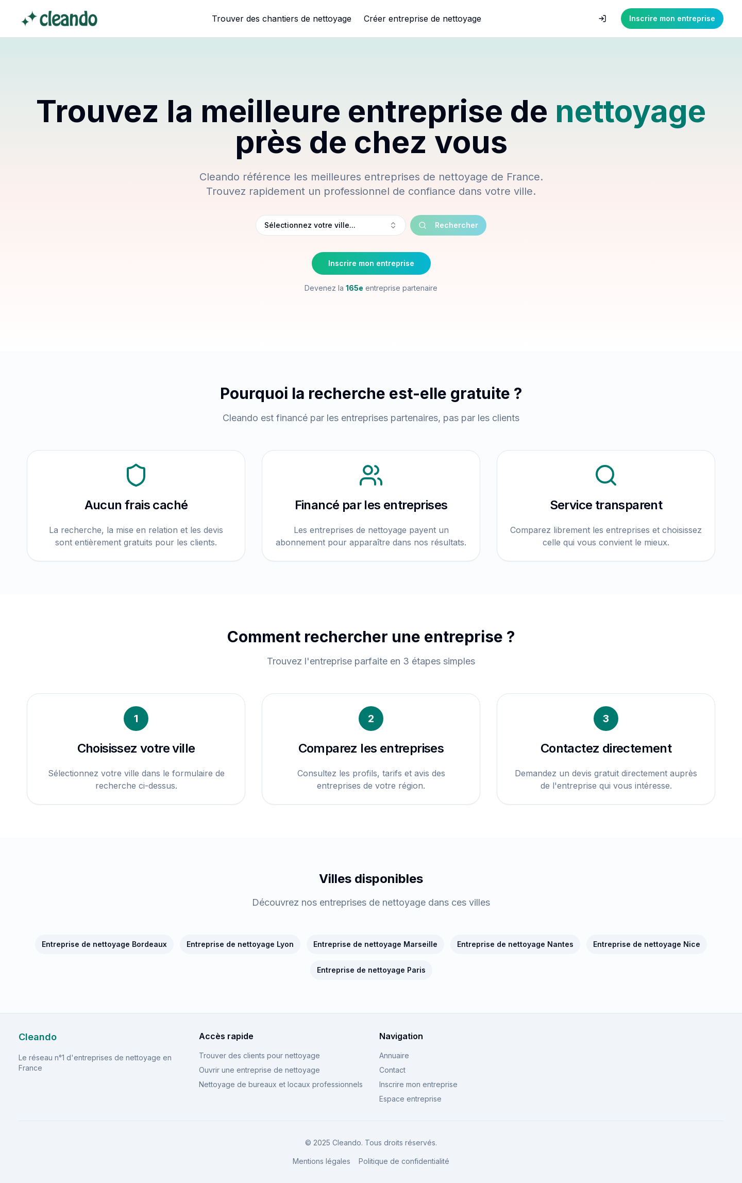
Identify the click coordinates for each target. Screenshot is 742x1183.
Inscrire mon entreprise (672, 18)
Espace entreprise (410, 1098)
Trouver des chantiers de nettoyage (281, 18)
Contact (392, 1069)
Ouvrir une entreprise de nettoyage (259, 1069)
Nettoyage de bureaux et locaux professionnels (281, 1084)
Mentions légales (321, 1161)
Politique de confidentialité (404, 1161)
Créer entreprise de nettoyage (422, 18)
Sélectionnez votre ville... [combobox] (330, 225)
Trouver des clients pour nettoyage (259, 1055)
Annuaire (394, 1055)
